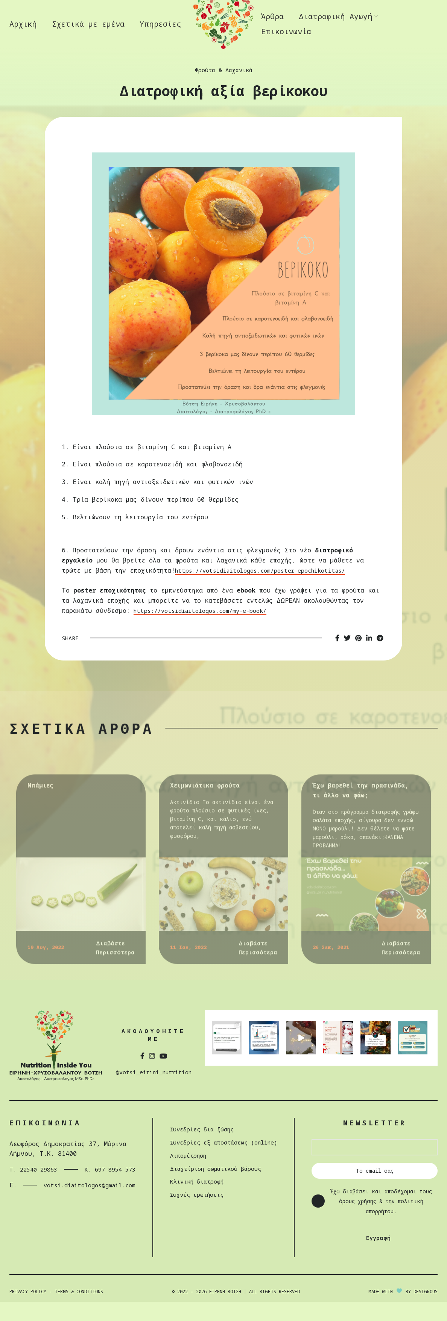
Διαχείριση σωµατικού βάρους (217, 1187)
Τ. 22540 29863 (24, 1193)
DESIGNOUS (426, 1310)
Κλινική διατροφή (196, 1200)
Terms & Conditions (79, 1310)
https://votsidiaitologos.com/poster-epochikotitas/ (268, 589)
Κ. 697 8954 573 (95, 1193)
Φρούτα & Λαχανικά (223, 89)
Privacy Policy (27, 1310)
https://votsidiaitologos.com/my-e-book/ (206, 630)
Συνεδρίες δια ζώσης (202, 1148)
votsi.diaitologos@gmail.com (80, 1214)
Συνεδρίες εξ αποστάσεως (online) (226, 1161)
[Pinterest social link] (358, 657)
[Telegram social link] (379, 657)
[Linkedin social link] (369, 657)
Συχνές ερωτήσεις (196, 1213)
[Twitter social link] (347, 657)
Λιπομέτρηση (186, 1174)
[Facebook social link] (337, 657)
